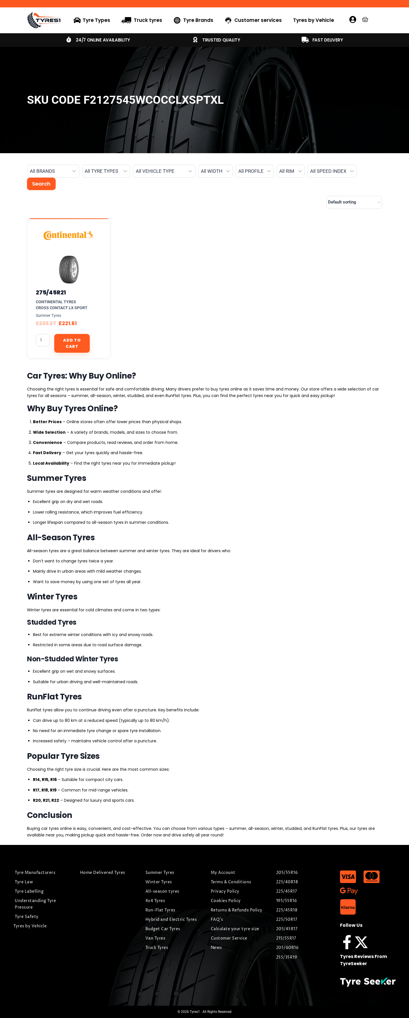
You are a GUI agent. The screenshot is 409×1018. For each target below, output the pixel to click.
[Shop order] (354, 202)
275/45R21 (51, 292)
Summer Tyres (48, 315)
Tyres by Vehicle (313, 20)
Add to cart (72, 343)
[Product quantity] (43, 340)
